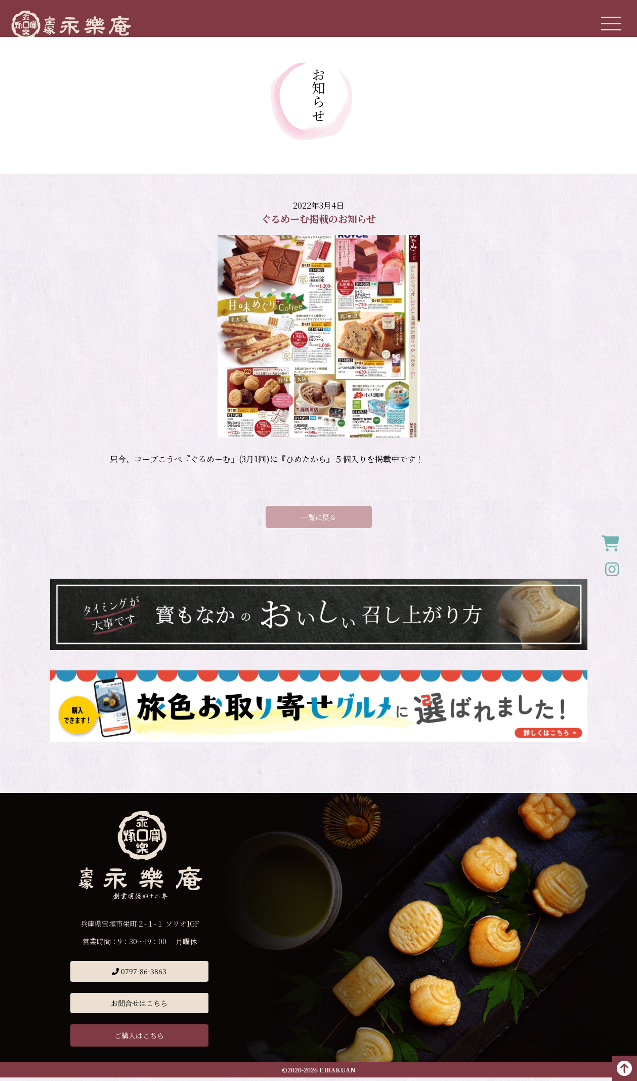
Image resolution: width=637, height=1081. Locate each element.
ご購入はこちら (139, 1039)
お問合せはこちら (139, 1007)
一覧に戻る (318, 520)
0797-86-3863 (139, 975)
